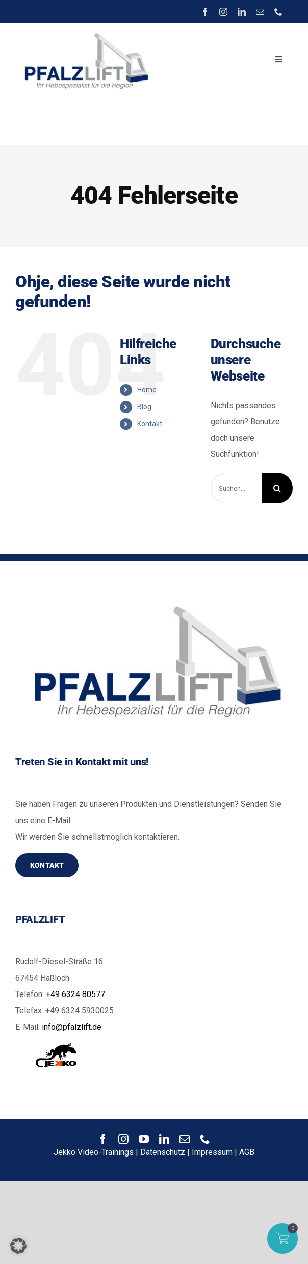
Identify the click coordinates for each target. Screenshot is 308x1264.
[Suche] (277, 488)
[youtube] (144, 1139)
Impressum (212, 1152)
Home (147, 390)
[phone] (278, 12)
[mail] (260, 12)
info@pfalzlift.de (71, 1027)
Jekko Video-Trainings (94, 1152)
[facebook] (205, 12)
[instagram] (223, 12)
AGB (246, 1152)
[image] (84, 32)
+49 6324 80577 (75, 994)
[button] (18, 1245)
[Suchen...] (236, 488)
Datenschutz (162, 1152)
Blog (144, 406)
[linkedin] (242, 12)
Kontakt (149, 424)
